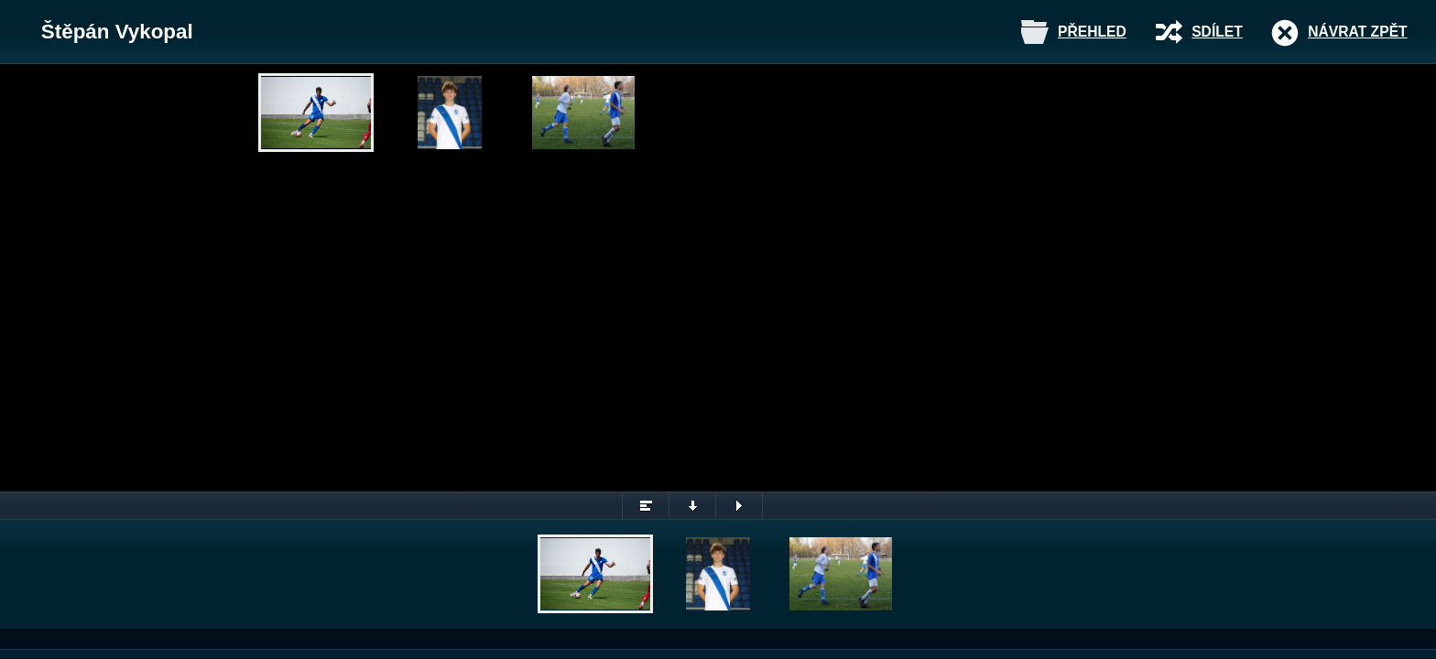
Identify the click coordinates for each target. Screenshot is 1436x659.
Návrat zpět (1357, 31)
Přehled (1092, 31)
